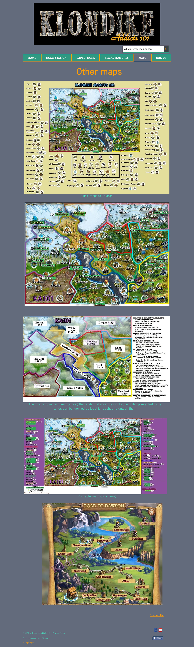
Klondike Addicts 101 (41, 633)
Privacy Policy (59, 633)
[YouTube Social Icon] (160, 630)
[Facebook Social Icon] (155, 630)
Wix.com (45, 638)
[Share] (157, 638)
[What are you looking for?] (141, 49)
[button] (117, 57)
